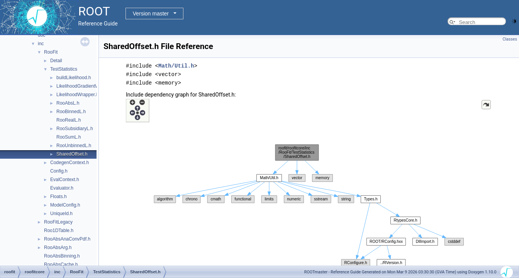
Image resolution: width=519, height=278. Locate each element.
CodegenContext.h (69, 162)
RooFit (51, 52)
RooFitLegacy (58, 222)
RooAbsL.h (67, 103)
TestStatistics (63, 69)
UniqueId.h (61, 213)
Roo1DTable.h (58, 230)
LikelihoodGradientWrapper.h (86, 86)
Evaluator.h (61, 188)
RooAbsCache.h (61, 264)
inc (41, 43)
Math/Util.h (176, 66)
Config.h (59, 171)
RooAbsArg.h (57, 247)
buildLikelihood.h (73, 77)
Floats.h (58, 196)
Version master (151, 13)
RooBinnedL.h (71, 111)
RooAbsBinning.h (62, 256)
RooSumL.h (68, 137)
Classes (510, 39)
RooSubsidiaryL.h (74, 128)
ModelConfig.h (65, 205)
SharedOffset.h (72, 154)
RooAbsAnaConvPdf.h (67, 239)
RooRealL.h (68, 120)
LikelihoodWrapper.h (77, 94)
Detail (56, 60)
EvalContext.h (64, 179)
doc (41, 35)
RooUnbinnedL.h (73, 145)
